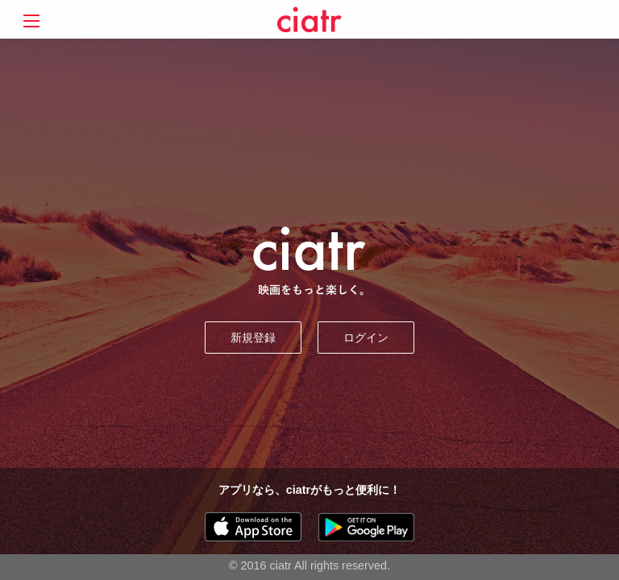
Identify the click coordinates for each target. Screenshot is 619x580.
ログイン (365, 337)
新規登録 (253, 337)
